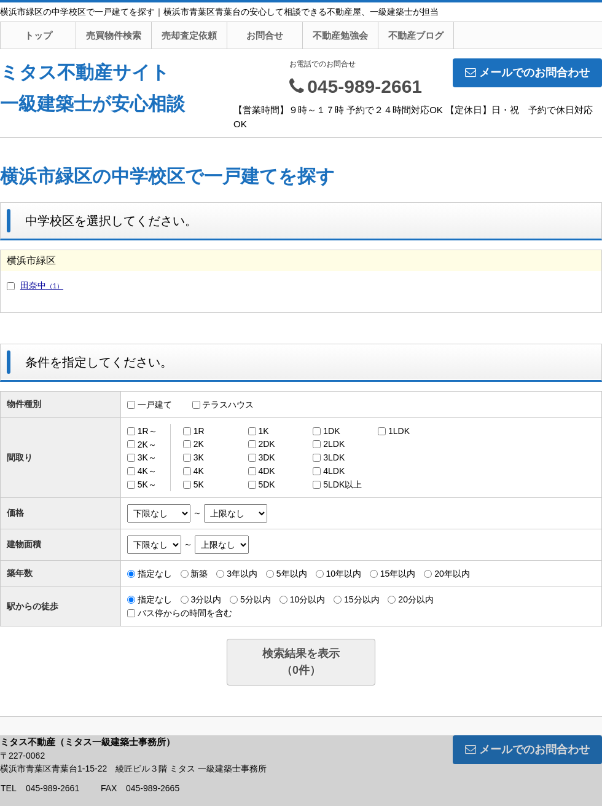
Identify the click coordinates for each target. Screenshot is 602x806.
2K (199, 444)
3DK (266, 457)
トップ (38, 35)
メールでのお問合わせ (527, 72)
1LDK (399, 431)
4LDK (334, 471)
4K (199, 471)
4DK (266, 471)
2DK (266, 444)
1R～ (147, 431)
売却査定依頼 (189, 35)
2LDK (334, 444)
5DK (266, 484)
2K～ (147, 444)
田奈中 (41, 285)
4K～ (147, 471)
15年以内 (398, 574)
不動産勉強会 (340, 35)
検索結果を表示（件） (301, 661)
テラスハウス (228, 404)
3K (199, 457)
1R (199, 431)
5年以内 (291, 574)
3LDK (334, 457)
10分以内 (308, 599)
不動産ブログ (416, 35)
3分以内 (205, 599)
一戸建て (155, 404)
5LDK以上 (342, 484)
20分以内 (416, 599)
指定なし (155, 574)
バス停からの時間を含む (185, 613)
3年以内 (242, 574)
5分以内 (255, 599)
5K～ (147, 484)
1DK (331, 431)
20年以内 (452, 574)
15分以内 (362, 599)
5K (199, 484)
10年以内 (343, 574)
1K (263, 431)
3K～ (147, 457)
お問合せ (264, 35)
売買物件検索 (113, 35)
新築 (199, 574)
